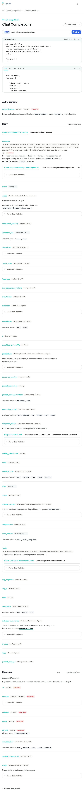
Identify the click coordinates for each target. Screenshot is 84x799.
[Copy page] (70, 24)
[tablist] (37, 68)
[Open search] (73, 4)
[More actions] (81, 3)
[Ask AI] (78, 39)
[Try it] (76, 32)
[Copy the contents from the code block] (74, 39)
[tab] (6, 68)
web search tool (26, 613)
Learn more (27, 207)
